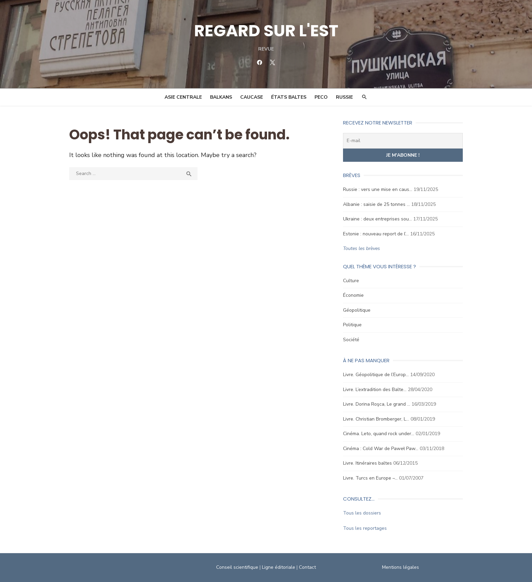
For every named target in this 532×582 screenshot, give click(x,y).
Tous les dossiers (362, 513)
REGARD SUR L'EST (266, 30)
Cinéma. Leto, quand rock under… (378, 433)
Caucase (251, 97)
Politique (352, 325)
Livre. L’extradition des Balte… (374, 389)
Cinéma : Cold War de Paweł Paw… (380, 448)
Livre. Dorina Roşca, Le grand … (376, 404)
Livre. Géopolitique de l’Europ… (376, 374)
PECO (321, 97)
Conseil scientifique (237, 567)
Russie (344, 97)
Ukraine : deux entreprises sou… (377, 219)
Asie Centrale (183, 97)
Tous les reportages (365, 528)
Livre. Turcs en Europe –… (370, 478)
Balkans (221, 97)
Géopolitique (356, 310)
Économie (353, 295)
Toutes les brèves (361, 248)
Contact (307, 567)
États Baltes (288, 97)
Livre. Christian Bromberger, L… (376, 419)
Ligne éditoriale (278, 567)
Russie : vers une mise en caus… (377, 189)
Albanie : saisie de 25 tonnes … (376, 204)
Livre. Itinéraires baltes (367, 463)
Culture (351, 280)
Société (351, 339)
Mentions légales (400, 567)
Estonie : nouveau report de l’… (376, 234)
